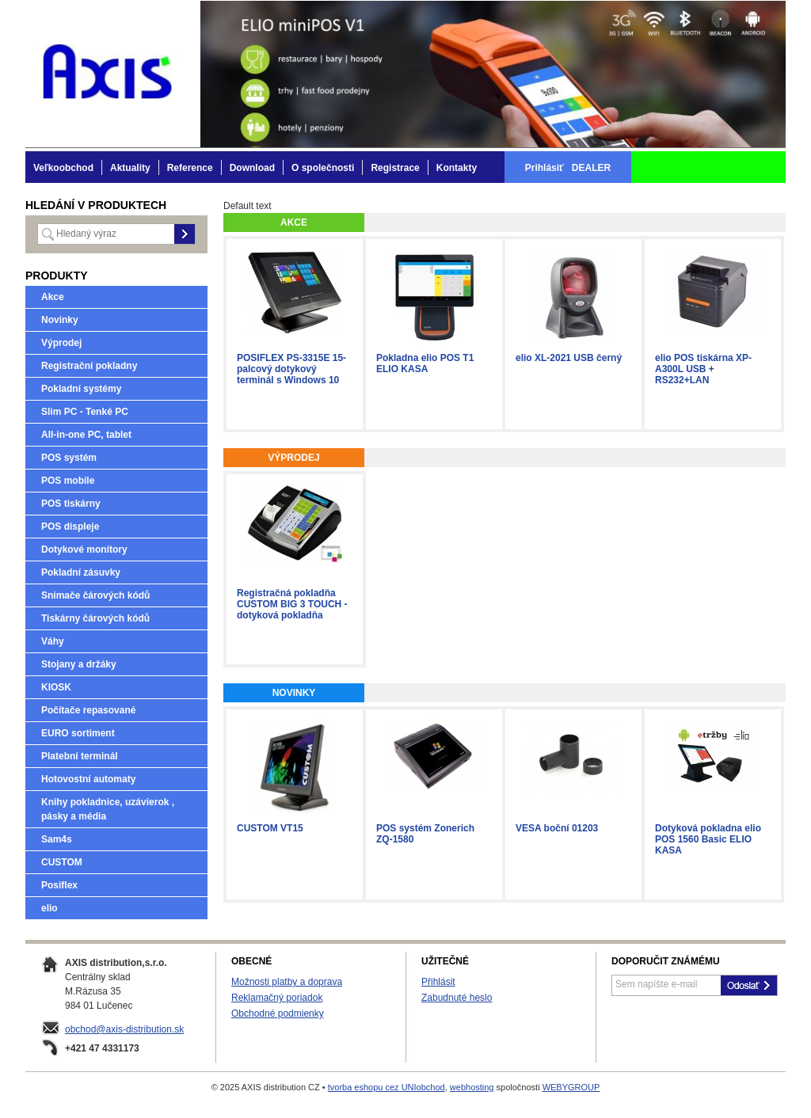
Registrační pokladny (89, 365)
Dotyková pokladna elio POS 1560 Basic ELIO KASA (708, 839)
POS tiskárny (71, 503)
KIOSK (56, 687)
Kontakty (456, 167)
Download (252, 167)
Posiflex (59, 885)
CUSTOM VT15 (270, 828)
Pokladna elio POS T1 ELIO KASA (425, 363)
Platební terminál (79, 756)
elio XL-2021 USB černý (569, 357)
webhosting (472, 1087)
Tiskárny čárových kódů (95, 618)
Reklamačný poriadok (276, 997)
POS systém (69, 457)
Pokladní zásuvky (80, 572)
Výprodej (61, 342)
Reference (190, 167)
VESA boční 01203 (557, 828)
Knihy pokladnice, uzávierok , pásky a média (107, 809)
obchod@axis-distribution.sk (124, 1029)
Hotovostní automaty (88, 779)
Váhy (52, 641)
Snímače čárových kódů (95, 595)
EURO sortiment (78, 733)
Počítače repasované (88, 710)
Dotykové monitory (84, 549)
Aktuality (130, 167)
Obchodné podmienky (277, 1013)
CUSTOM (61, 862)
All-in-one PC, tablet (86, 434)
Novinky (59, 319)
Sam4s (56, 839)
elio (49, 908)
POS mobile (67, 480)
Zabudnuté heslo (456, 997)
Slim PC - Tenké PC (84, 411)
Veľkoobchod (63, 167)
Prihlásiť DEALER (568, 167)
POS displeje (70, 526)
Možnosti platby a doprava (286, 981)
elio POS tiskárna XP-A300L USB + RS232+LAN (703, 369)
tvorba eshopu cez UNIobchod (386, 1087)
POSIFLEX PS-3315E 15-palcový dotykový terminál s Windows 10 (291, 369)
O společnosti (322, 167)
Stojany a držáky (78, 664)
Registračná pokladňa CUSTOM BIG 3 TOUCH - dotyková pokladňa (292, 604)
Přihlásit (438, 981)
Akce (52, 296)
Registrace (395, 167)
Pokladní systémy (81, 388)
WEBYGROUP (571, 1087)
